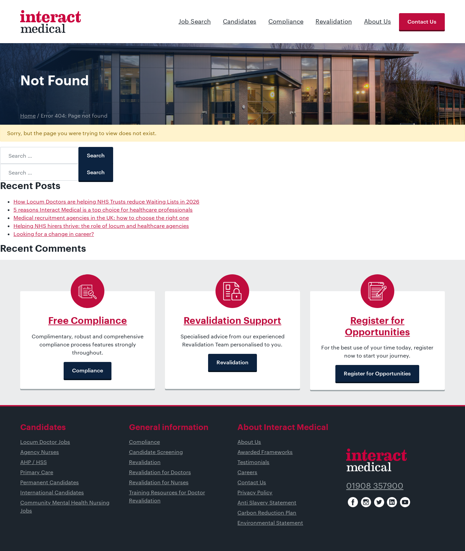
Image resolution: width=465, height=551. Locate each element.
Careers (247, 472)
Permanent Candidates (49, 482)
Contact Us (421, 21)
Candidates (239, 21)
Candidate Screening (156, 452)
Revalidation (333, 21)
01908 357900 (374, 485)
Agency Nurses (39, 452)
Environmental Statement (270, 522)
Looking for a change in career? (53, 234)
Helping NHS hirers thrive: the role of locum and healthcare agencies (101, 225)
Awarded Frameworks (265, 452)
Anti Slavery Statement (266, 502)
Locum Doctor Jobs (45, 441)
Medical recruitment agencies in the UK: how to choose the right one (101, 217)
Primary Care (36, 472)
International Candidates (52, 492)
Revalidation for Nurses (159, 482)
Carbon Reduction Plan (266, 512)
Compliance (285, 21)
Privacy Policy (254, 492)
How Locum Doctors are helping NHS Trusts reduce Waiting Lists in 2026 (106, 201)
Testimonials (253, 462)
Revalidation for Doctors (160, 472)
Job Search (194, 21)
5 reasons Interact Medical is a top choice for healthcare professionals (103, 209)
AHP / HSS (33, 462)
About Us (377, 21)
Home (28, 115)
